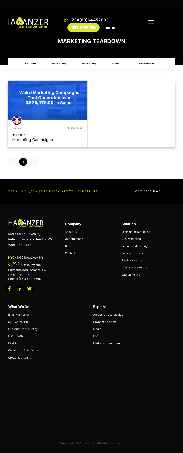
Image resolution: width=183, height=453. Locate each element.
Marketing (59, 63)
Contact (70, 253)
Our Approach (74, 238)
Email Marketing (18, 314)
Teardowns (147, 63)
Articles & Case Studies (108, 314)
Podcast (118, 63)
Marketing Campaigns (32, 139)
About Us (71, 231)
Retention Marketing (134, 246)
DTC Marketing (131, 238)
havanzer (17, 128)
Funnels (31, 63)
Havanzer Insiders (104, 321)
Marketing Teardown (106, 343)
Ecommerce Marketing (135, 231)
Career (69, 246)
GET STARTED (83, 27)
